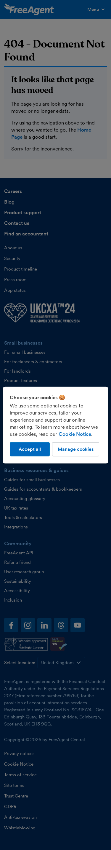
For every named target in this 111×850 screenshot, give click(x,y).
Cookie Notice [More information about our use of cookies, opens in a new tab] (75, 434)
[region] (55, 424)
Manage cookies (76, 449)
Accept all (30, 449)
